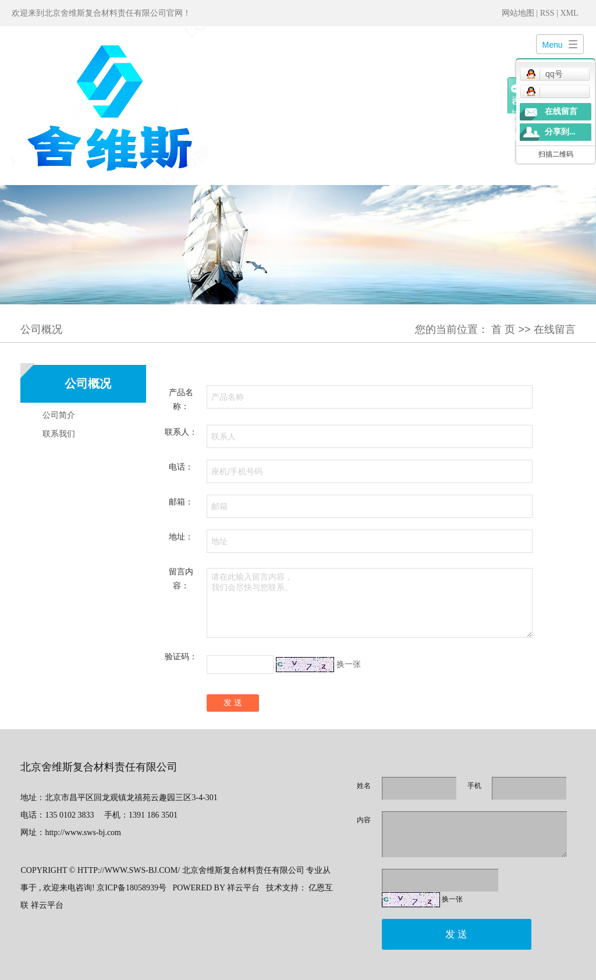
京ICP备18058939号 (131, 887)
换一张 (348, 664)
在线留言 (561, 111)
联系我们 (58, 433)
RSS (547, 13)
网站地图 (519, 13)
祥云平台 (243, 887)
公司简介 (58, 415)
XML (569, 13)
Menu (552, 44)
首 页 (503, 329)
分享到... (560, 131)
